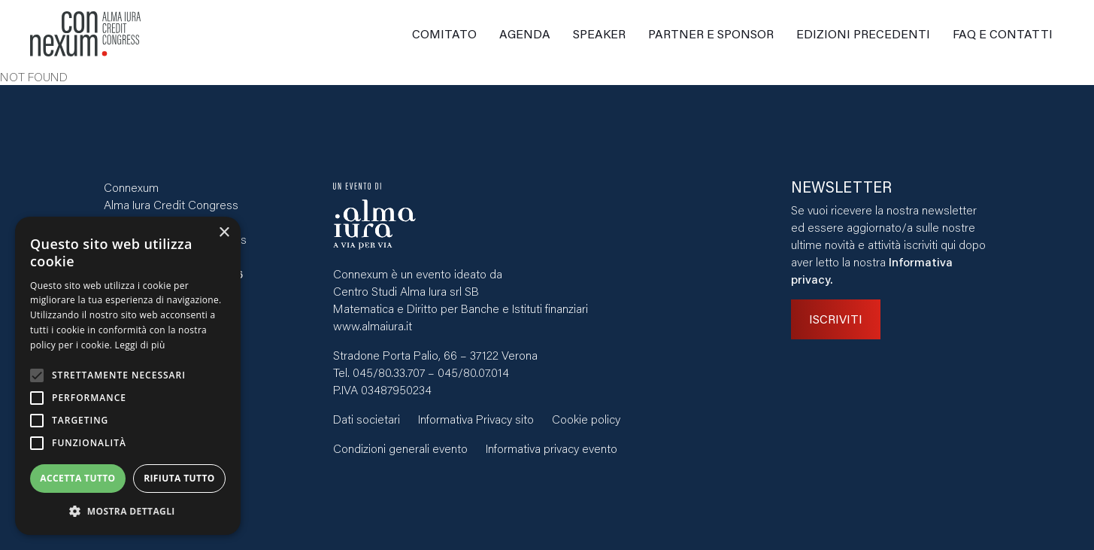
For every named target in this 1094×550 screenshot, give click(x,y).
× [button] (223, 233)
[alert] (128, 376)
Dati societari (366, 419)
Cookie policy (586, 419)
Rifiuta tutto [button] (179, 478)
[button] (128, 511)
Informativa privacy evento (551, 448)
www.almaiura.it (372, 325)
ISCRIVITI (835, 319)
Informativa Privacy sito (476, 419)
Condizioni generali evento (400, 448)
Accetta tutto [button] (77, 478)
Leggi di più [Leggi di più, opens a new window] (140, 345)
